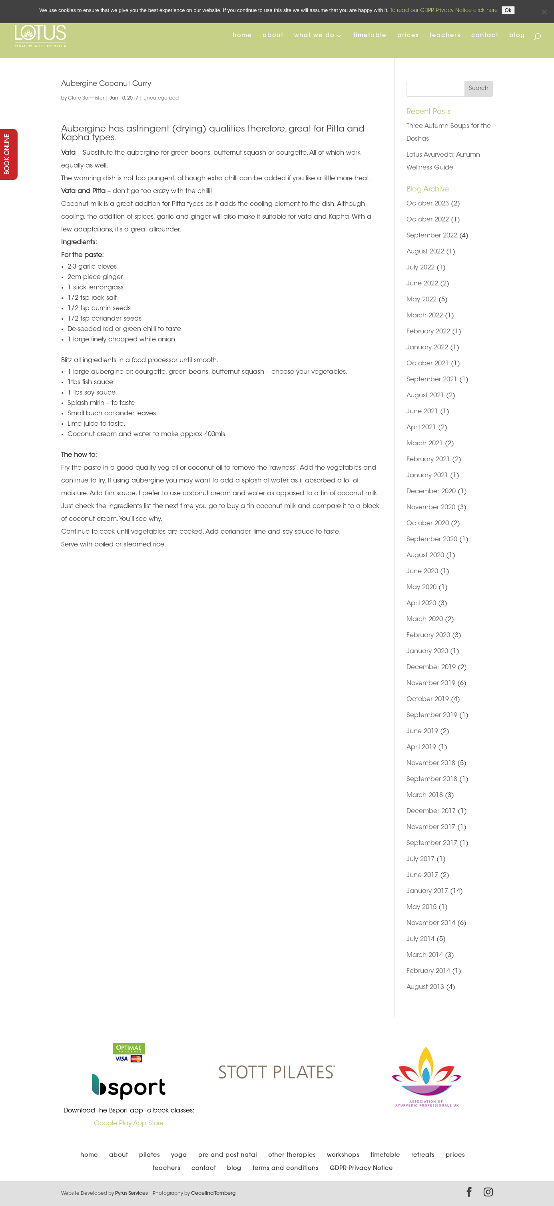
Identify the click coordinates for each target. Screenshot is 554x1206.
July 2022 (420, 268)
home (242, 36)
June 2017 (422, 875)
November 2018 (431, 763)
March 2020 (425, 619)
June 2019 (422, 731)
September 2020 (432, 539)
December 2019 (431, 667)
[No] (544, 12)
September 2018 (432, 779)
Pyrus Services (132, 1193)
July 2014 (420, 939)
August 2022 (425, 252)
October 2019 (428, 699)
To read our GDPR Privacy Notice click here (444, 10)
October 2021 (428, 364)
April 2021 (421, 428)
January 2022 (427, 348)
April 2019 (421, 747)
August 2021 (425, 396)
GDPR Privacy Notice (361, 1169)
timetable (370, 36)
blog (517, 36)
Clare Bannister (86, 98)
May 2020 (421, 587)
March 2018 (425, 795)
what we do (314, 36)
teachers (445, 36)
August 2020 (425, 555)
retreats (422, 1155)
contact (484, 36)
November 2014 (431, 923)
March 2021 (425, 444)
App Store (148, 1123)
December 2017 (431, 811)
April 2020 (421, 603)
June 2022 (422, 284)
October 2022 (428, 220)
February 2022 (428, 332)
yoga (179, 1155)
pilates (149, 1155)
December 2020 (431, 491)
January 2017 (427, 891)
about (273, 36)
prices (408, 36)
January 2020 (427, 651)
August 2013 (425, 987)
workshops (343, 1155)
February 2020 (428, 635)
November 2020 (431, 507)
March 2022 (425, 316)
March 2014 (425, 955)
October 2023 (428, 204)
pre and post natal (227, 1155)
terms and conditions (286, 1169)
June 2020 (422, 571)
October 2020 (428, 523)
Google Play (113, 1123)
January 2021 (427, 475)
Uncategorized (161, 98)
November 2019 (431, 683)
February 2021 (428, 459)
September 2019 (432, 715)
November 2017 (431, 827)
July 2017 (420, 859)
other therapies (292, 1155)
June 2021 (422, 412)
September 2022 (432, 236)
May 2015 (421, 907)
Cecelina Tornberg (213, 1193)
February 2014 (428, 971)
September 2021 (432, 380)
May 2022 (421, 300)
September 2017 (432, 843)
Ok (508, 10)
